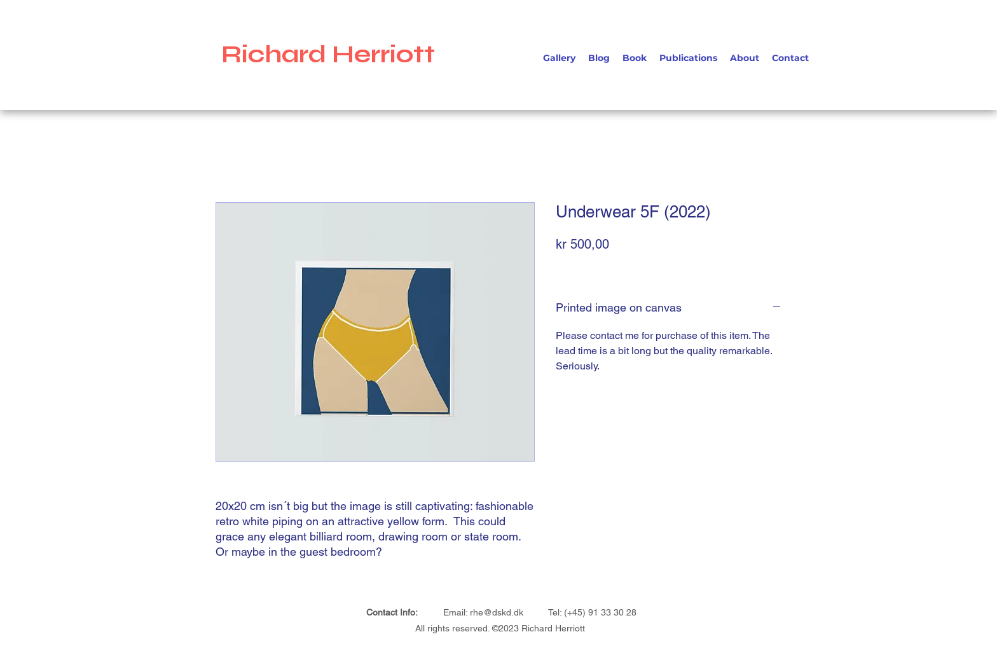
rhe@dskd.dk (496, 612)
